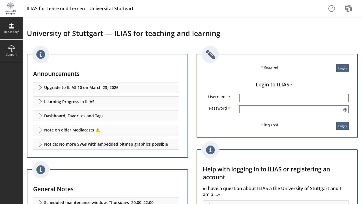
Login (342, 68)
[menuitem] (349, 8)
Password (219, 108)
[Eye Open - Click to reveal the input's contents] (345, 110)
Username (219, 96)
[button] (106, 87)
